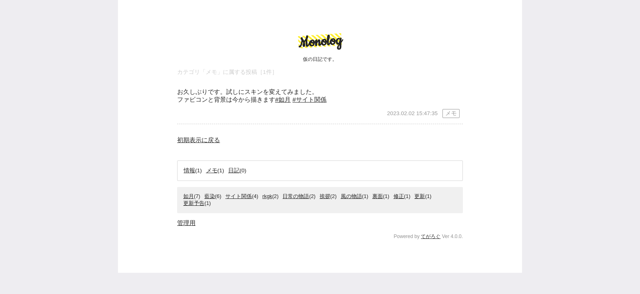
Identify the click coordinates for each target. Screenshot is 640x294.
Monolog (320, 41)
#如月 (283, 99)
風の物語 (351, 196)
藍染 (209, 196)
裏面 (377, 196)
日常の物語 (295, 196)
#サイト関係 (310, 99)
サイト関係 (238, 196)
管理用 (186, 222)
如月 (188, 196)
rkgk (267, 196)
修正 (398, 196)
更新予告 (193, 203)
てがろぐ (430, 236)
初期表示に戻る (198, 139)
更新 (419, 196)
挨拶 (325, 196)
